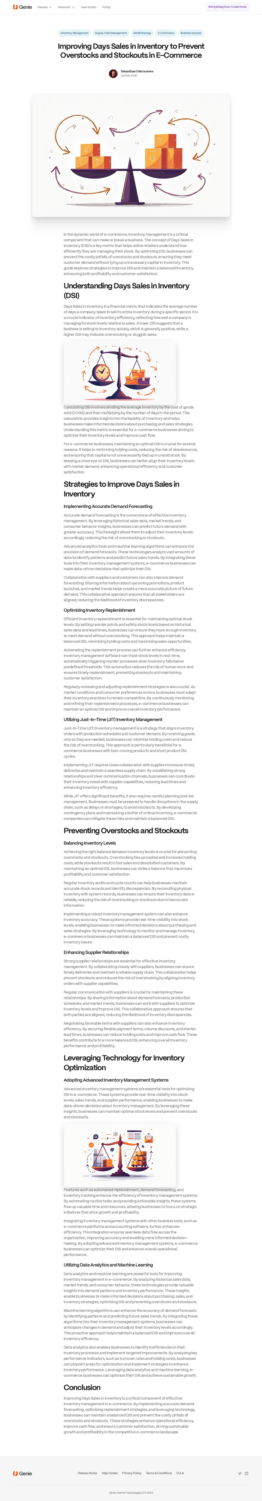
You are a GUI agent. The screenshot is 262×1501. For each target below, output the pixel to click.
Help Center (110, 1473)
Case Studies (88, 7)
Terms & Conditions (159, 1473)
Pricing (106, 7)
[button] (44, 7)
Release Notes (87, 1473)
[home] (22, 7)
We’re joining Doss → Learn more (227, 7)
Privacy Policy (131, 1473)
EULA (180, 1473)
